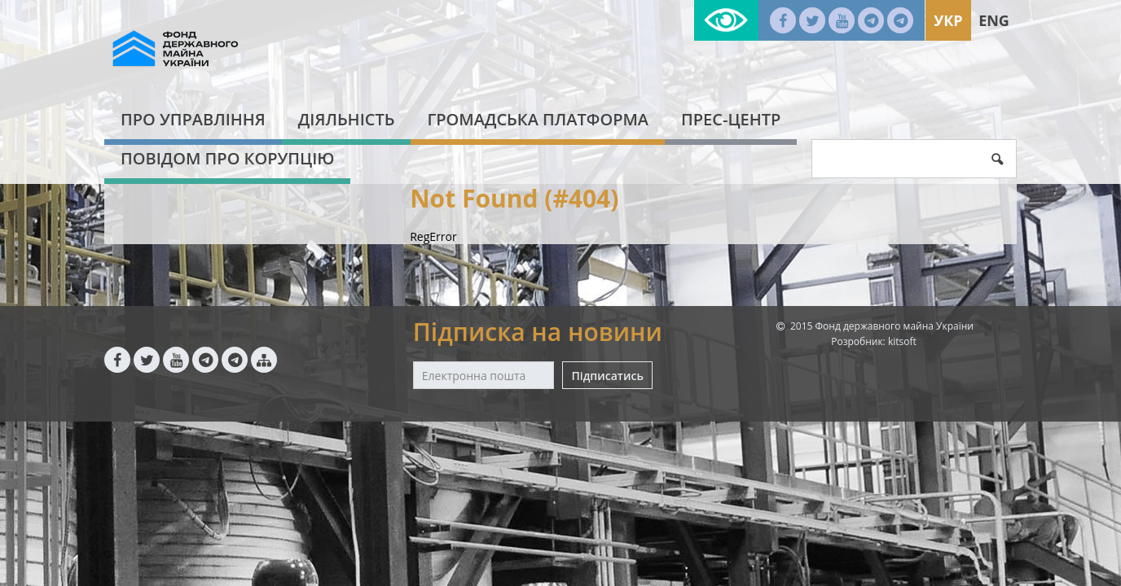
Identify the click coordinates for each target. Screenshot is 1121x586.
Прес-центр (730, 119)
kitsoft (902, 341)
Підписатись (607, 375)
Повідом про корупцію (227, 158)
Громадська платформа (537, 119)
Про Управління (193, 119)
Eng (993, 20)
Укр (948, 20)
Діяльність (346, 119)
